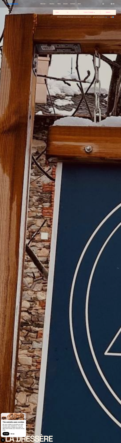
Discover (43, 4)
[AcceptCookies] (3, 440)
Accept (6, 434)
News (59, 4)
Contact (72, 4)
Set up (12, 434)
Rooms (52, 4)
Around (65, 4)
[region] (13, 425)
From (57, 12)
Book (79, 4)
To (67, 12)
